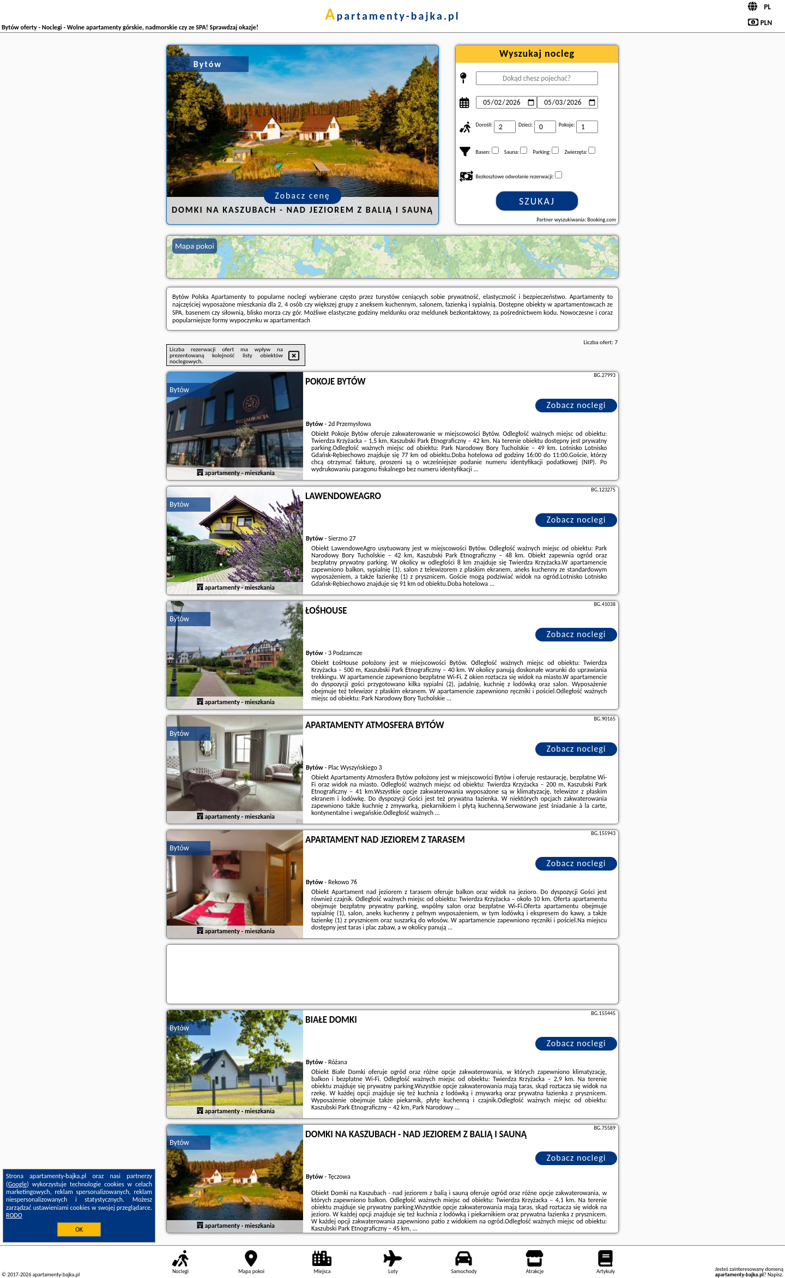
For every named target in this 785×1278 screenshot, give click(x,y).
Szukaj (537, 201)
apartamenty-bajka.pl (392, 15)
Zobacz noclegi (576, 405)
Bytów (179, 389)
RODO (14, 1215)
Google (17, 1184)
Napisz (775, 1274)
